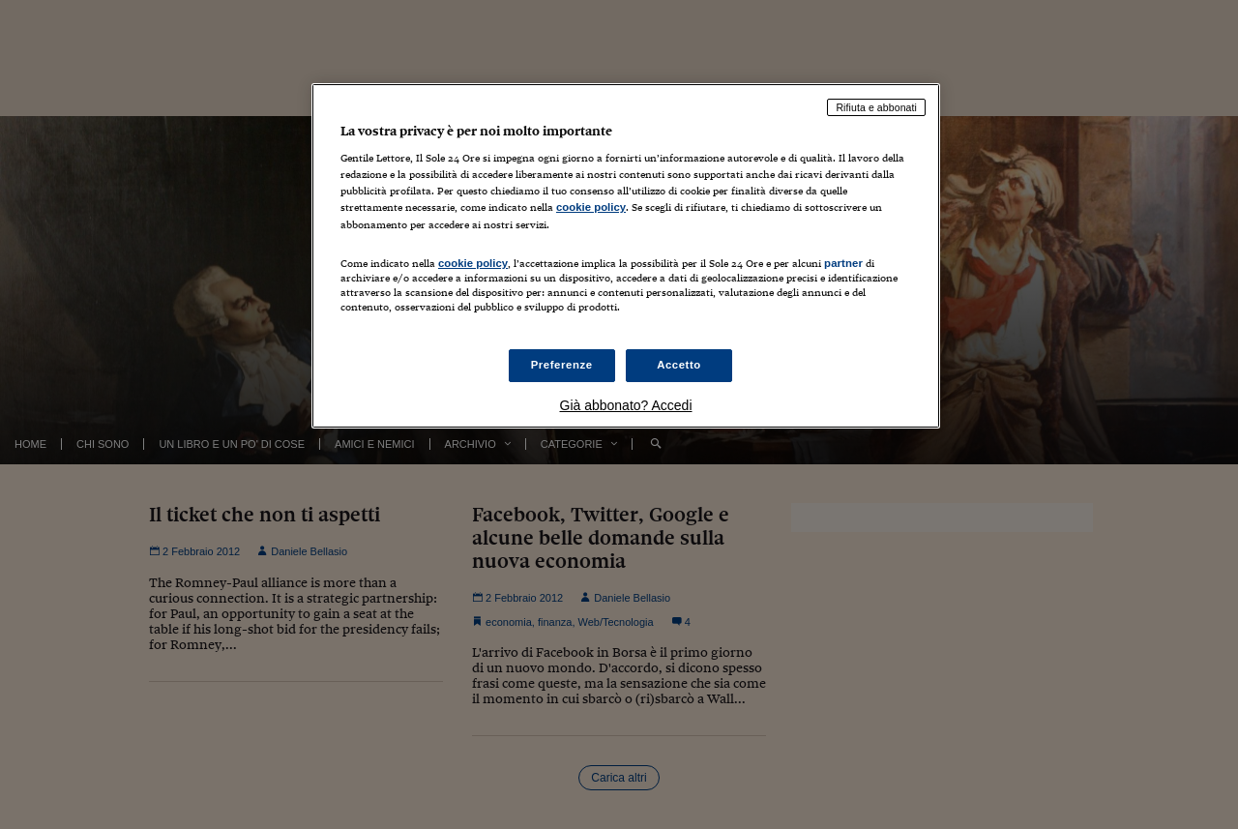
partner (843, 263)
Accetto (679, 364)
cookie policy (591, 207)
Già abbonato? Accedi (626, 405)
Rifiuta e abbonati (876, 107)
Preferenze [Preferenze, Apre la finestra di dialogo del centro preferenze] (562, 364)
